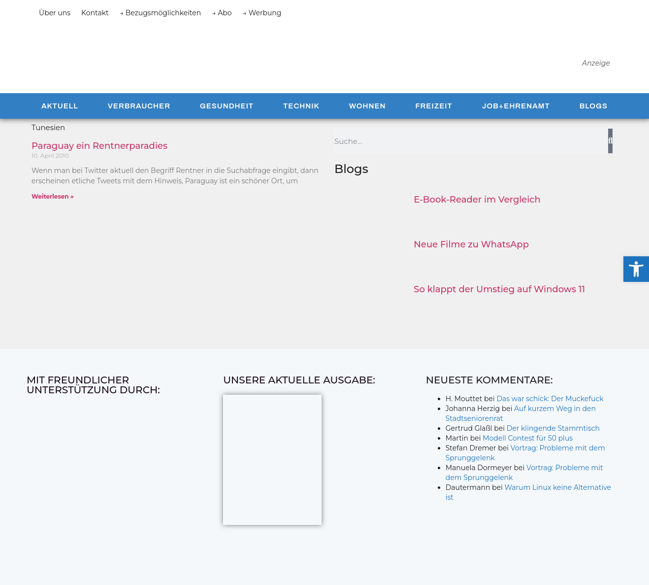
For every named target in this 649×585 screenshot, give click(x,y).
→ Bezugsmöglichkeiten (160, 12)
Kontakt (95, 12)
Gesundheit (227, 107)
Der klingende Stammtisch (553, 429)
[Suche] (610, 142)
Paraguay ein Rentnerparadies (99, 147)
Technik (301, 107)
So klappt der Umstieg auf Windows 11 (499, 290)
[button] (636, 269)
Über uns (54, 12)
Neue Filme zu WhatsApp (471, 246)
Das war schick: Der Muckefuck (549, 400)
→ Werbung (262, 12)
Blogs (594, 107)
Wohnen (367, 107)
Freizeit (433, 107)
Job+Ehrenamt (516, 107)
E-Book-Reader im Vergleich (477, 201)
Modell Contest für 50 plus (528, 439)
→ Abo (221, 12)
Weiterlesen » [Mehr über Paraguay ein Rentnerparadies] (53, 198)
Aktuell (59, 107)
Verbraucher (139, 107)
